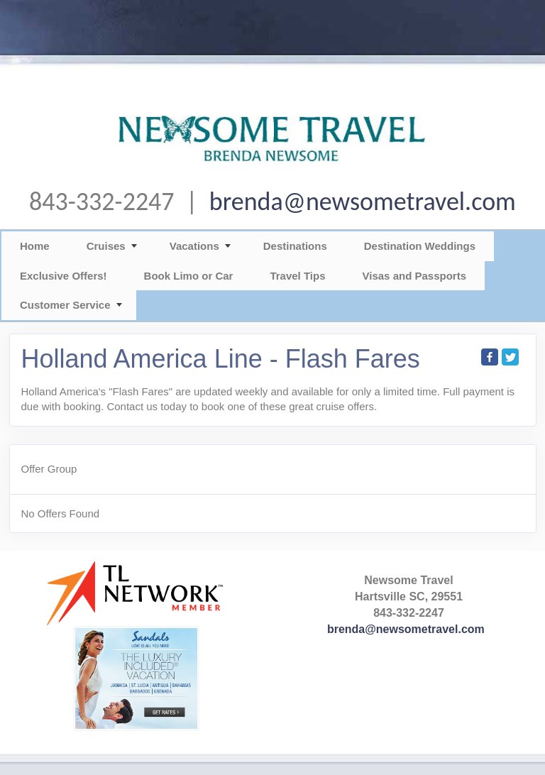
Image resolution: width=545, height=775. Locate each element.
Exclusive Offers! (63, 276)
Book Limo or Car (188, 276)
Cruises (106, 246)
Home (35, 246)
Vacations (194, 246)
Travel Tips (297, 276)
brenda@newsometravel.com (362, 201)
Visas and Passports (414, 276)
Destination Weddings (419, 246)
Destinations (295, 246)
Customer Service (65, 305)
